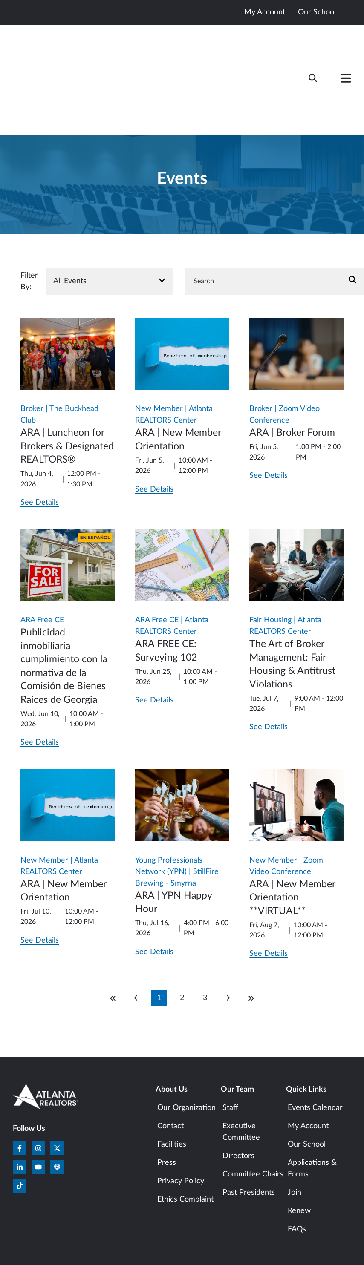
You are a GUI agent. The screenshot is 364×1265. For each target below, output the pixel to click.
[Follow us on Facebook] (19, 1101)
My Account (264, 12)
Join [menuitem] (294, 1146)
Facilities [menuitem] (171, 1097)
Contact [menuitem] (170, 1079)
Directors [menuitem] (238, 1109)
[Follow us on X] (57, 1101)
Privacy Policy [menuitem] (180, 1134)
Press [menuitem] (166, 1116)
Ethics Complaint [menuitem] (185, 1152)
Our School (317, 12)
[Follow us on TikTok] (19, 1139)
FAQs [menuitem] (297, 1182)
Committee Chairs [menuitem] (252, 1127)
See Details (39, 456)
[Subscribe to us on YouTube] (38, 1120)
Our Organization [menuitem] (186, 1061)
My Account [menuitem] (308, 1079)
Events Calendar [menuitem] (315, 1061)
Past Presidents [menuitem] (248, 1146)
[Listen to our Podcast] (57, 1120)
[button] (346, 56)
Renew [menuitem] (299, 1164)
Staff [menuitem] (230, 1061)
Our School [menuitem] (307, 1097)
